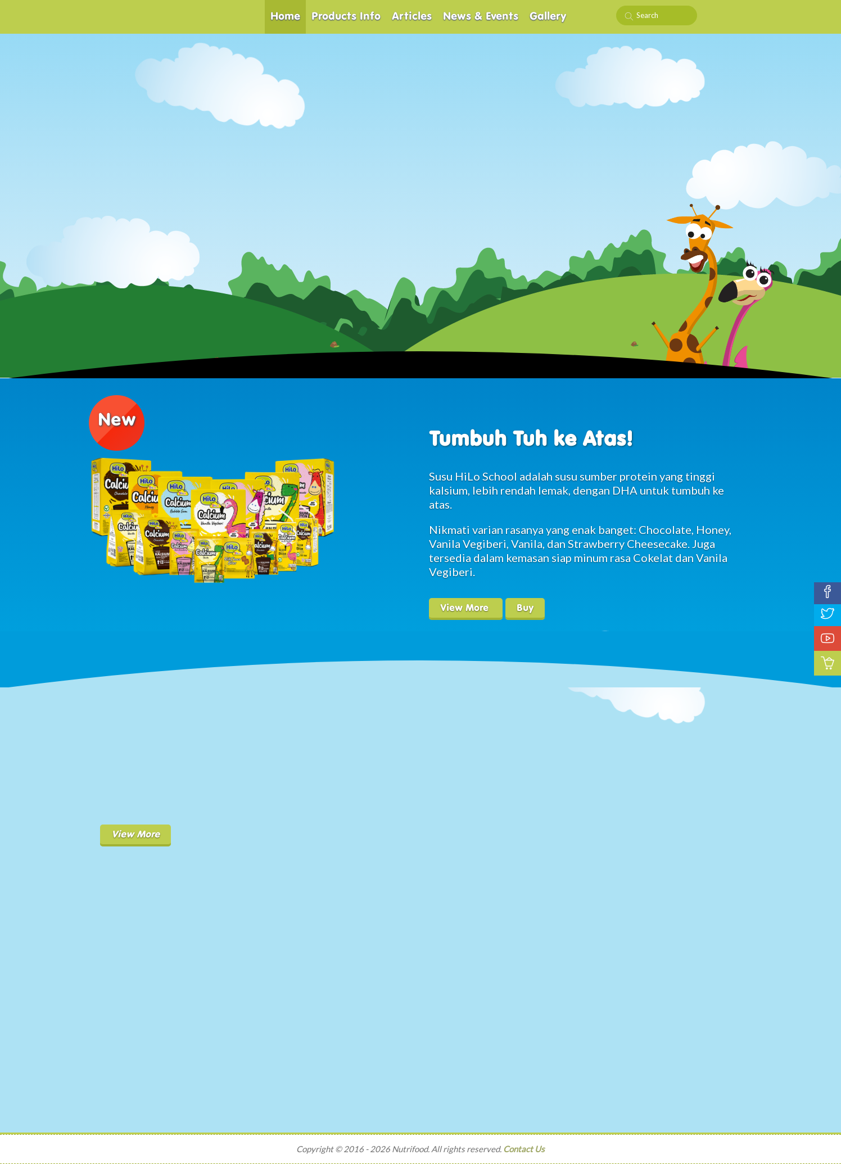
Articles (412, 16)
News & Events (480, 16)
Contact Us (524, 1149)
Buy (525, 608)
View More (465, 608)
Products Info (346, 16)
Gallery (548, 16)
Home (285, 16)
